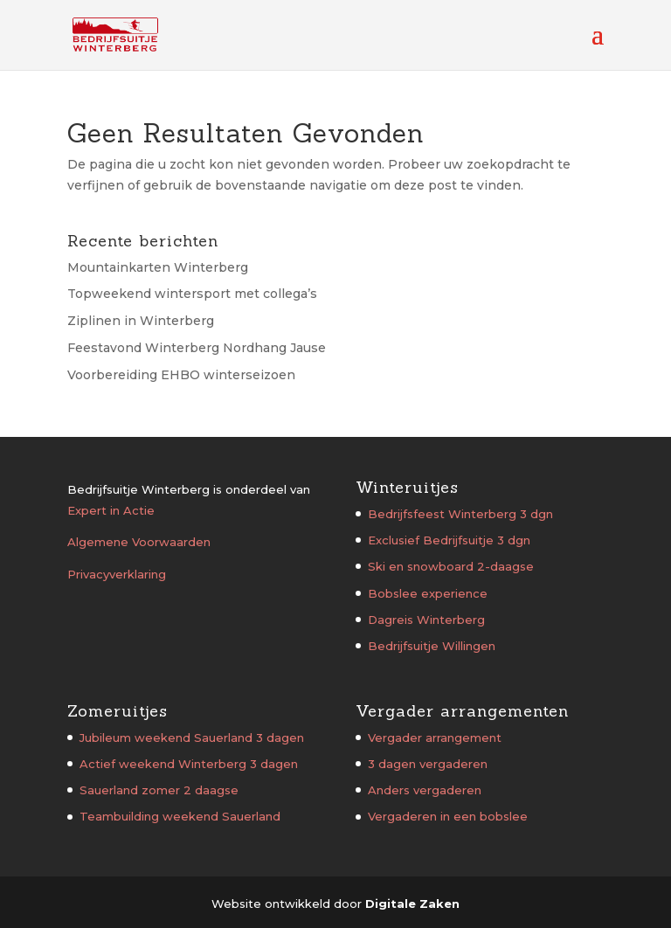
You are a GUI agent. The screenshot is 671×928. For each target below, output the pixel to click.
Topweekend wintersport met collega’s (192, 293)
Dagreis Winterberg (426, 620)
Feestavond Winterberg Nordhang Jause (196, 348)
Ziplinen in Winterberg (140, 321)
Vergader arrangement (435, 737)
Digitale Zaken (412, 904)
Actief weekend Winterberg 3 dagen (189, 764)
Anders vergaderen (424, 790)
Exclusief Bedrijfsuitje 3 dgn (449, 540)
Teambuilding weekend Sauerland (180, 816)
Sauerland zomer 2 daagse (159, 790)
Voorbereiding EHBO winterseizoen (181, 375)
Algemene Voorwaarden (139, 542)
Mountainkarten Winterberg (157, 267)
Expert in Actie (111, 510)
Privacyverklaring (116, 574)
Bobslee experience (428, 593)
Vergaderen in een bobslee (448, 816)
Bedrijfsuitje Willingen (431, 646)
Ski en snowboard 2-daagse (451, 566)
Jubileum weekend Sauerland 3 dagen (192, 737)
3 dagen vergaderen (428, 764)
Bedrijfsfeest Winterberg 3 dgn (460, 514)
